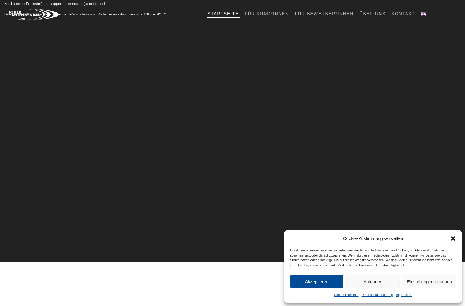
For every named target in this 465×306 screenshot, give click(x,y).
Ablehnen (373, 281)
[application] (232, 131)
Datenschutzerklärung (377, 295)
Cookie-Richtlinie (346, 295)
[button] (453, 238)
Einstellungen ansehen (429, 281)
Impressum (404, 295)
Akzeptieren (316, 281)
